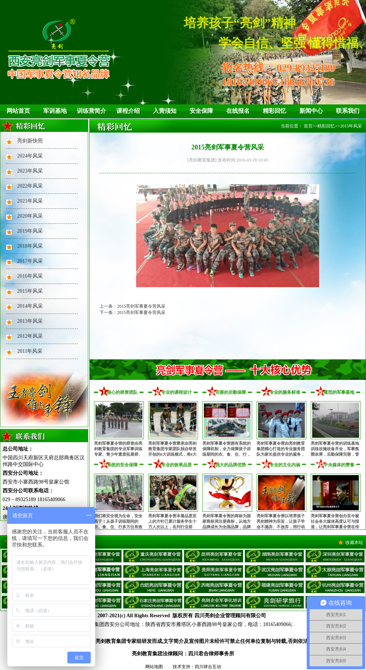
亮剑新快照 (30, 141)
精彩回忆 (274, 111)
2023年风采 (30, 171)
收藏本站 (354, 542)
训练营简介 (91, 111)
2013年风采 (30, 321)
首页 (308, 126)
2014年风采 (30, 306)
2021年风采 (30, 201)
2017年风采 (30, 261)
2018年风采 (30, 246)
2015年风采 (30, 291)
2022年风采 (30, 186)
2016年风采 (30, 276)
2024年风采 (30, 156)
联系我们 (347, 111)
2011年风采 (29, 351)
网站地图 (154, 666)
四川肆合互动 (208, 666)
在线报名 (238, 111)
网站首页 (18, 111)
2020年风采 (30, 216)
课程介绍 (128, 111)
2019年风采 (30, 231)
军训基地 (55, 111)
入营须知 (164, 111)
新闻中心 (311, 111)
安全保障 (201, 111)
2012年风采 (30, 336)
